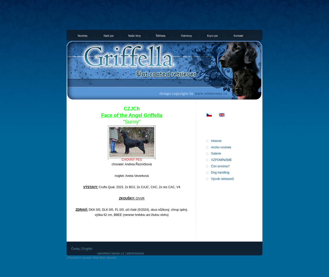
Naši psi (109, 35)
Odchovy (186, 35)
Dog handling (220, 172)
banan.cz (117, 253)
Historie (216, 141)
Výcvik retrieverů (222, 179)
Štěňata (160, 35)
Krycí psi (212, 35)
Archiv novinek (221, 147)
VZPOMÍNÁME (221, 160)
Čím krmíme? (220, 166)
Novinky (83, 35)
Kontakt (238, 35)
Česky (75, 249)
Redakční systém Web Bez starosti (92, 258)
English (87, 249)
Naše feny (134, 35)
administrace (135, 253)
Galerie (216, 153)
